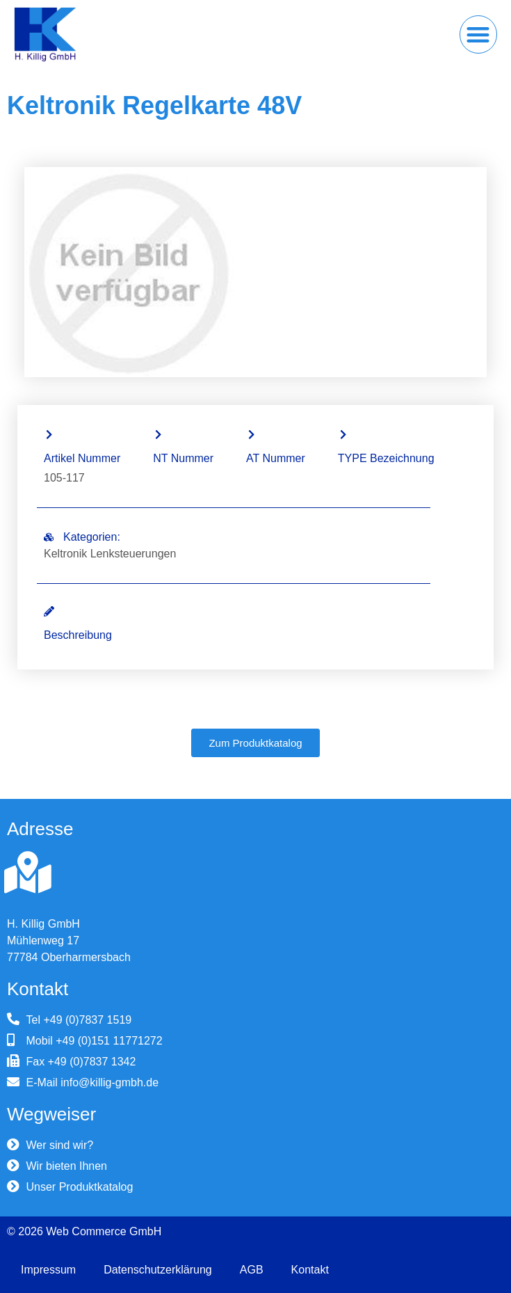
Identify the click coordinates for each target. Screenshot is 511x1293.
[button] (479, 34)
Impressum (48, 1270)
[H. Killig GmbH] (28, 873)
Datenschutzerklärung (158, 1270)
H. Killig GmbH (43, 924)
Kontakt (310, 1270)
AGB (251, 1270)
